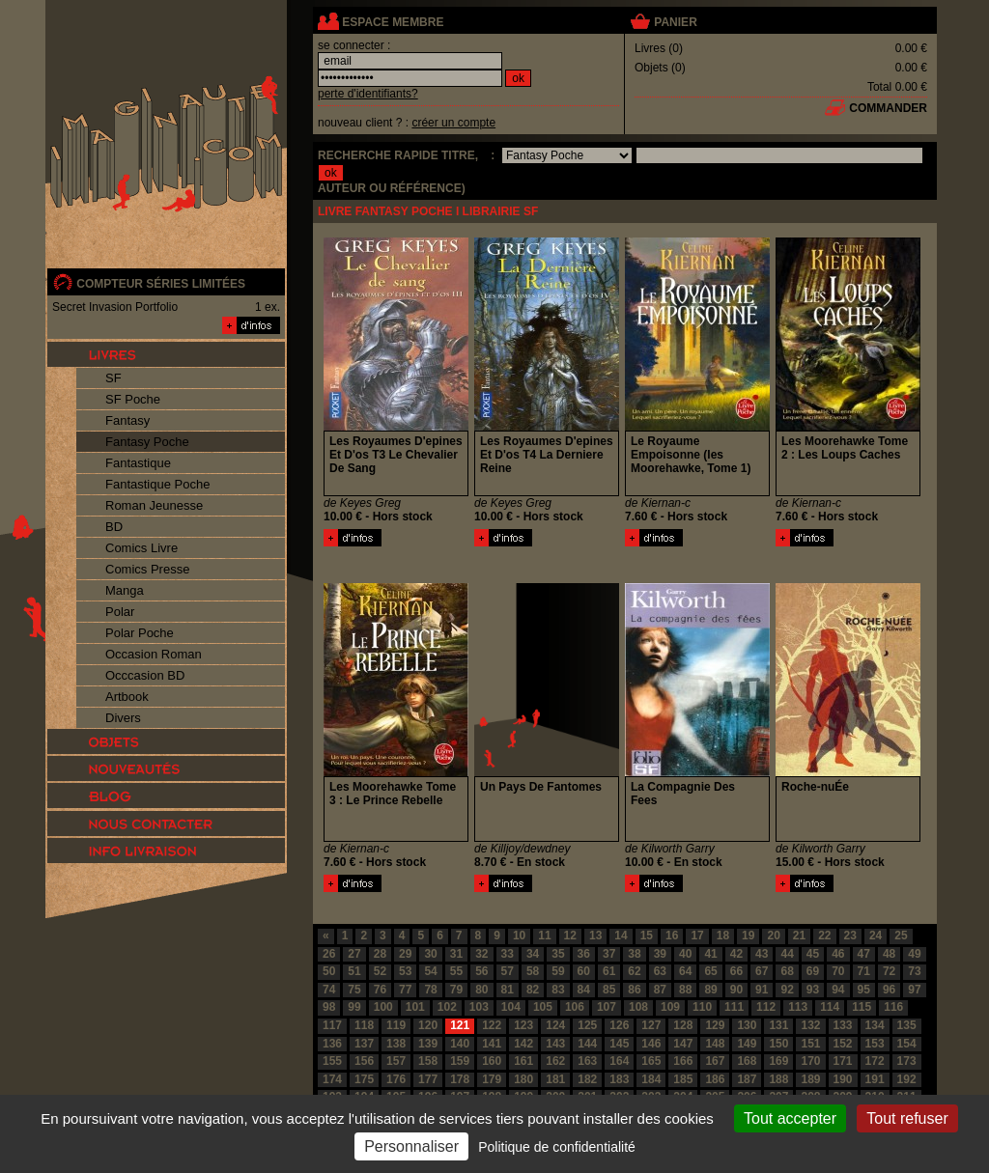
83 (557, 989)
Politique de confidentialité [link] (557, 1147)
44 (786, 954)
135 (907, 1025)
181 (555, 1079)
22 (824, 935)
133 (843, 1025)
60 (584, 971)
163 (587, 1061)
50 (329, 971)
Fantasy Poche (147, 441)
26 (329, 954)
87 (660, 989)
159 (459, 1061)
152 (843, 1043)
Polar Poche (139, 633)
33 (507, 954)
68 (786, 971)
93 (812, 989)
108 (638, 1007)
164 (619, 1061)
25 (900, 935)
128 (682, 1025)
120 (428, 1025)
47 (864, 954)
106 (574, 1007)
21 (799, 935)
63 (660, 971)
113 (797, 1007)
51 (354, 971)
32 (481, 954)
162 (555, 1061)
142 (523, 1043)
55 (456, 971)
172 (875, 1061)
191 (875, 1079)
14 (620, 935)
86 (634, 989)
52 (380, 971)
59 (557, 971)
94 (838, 989)
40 (685, 954)
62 (634, 971)
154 (907, 1043)
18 (723, 935)
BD (114, 526)
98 (329, 1007)
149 (746, 1043)
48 (889, 954)
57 (507, 971)
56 (481, 971)
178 (459, 1079)
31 (456, 954)
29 (405, 954)
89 (710, 989)
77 (405, 989)
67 (761, 971)
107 (606, 1007)
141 (491, 1043)
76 (380, 989)
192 (907, 1079)
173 (907, 1061)
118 (364, 1025)
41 (710, 954)
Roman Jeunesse (154, 505)
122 (491, 1025)
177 (428, 1079)
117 (332, 1025)
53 (405, 971)
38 (634, 954)
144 (587, 1043)
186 (714, 1079)
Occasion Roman (153, 654)
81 (507, 989)
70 (838, 971)
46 (838, 954)
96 (889, 989)
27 (354, 954)
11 (544, 935)
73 (914, 971)
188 (778, 1079)
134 (875, 1025)
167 (714, 1061)
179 (491, 1079)
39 (660, 954)
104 (511, 1007)
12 (570, 935)
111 (734, 1007)
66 (736, 971)
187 (746, 1079)
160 (491, 1061)
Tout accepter (790, 1118)
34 (532, 954)
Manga (124, 590)
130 (746, 1025)
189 (810, 1079)
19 (748, 935)
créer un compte (453, 122)
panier (675, 22)
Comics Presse (147, 569)
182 (587, 1079)
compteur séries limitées (160, 284)
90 (736, 989)
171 (843, 1061)
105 (542, 1007)
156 (364, 1061)
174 (332, 1079)
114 (829, 1007)
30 (430, 954)
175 (364, 1079)
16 (671, 935)
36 (584, 954)
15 (646, 935)
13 (595, 935)
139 (428, 1043)
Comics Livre (141, 548)
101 (415, 1007)
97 (914, 989)
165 (651, 1061)
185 (682, 1079)
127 (651, 1025)
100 (383, 1007)
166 (682, 1061)
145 (619, 1043)
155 (332, 1061)
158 (428, 1061)
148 (714, 1043)
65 (710, 971)
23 (850, 935)
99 (354, 1007)
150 (778, 1043)
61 (609, 971)
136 (332, 1043)
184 (651, 1079)
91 (761, 989)
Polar (119, 611)
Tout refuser (906, 1118)
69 (812, 971)
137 (364, 1043)
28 (380, 954)
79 (456, 989)
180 (523, 1079)
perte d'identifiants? (368, 93)
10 (519, 935)
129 (714, 1025)
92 (786, 989)
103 (479, 1007)
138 (396, 1043)
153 (875, 1043)
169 (778, 1061)
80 (481, 989)
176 (396, 1079)
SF (113, 378)
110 (702, 1007)
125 (587, 1025)
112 (766, 1007)
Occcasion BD (144, 675)
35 (557, 954)
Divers (123, 718)
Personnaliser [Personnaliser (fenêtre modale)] (411, 1146)
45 (812, 954)
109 (670, 1007)
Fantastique (138, 463)
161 (523, 1061)
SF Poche (132, 399)
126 (619, 1025)
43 (761, 954)
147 (682, 1043)
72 (889, 971)
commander (888, 108)
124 (555, 1025)
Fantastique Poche (157, 484)
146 (651, 1043)
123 (523, 1025)
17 (697, 935)
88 (685, 989)
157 (396, 1061)
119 (396, 1025)
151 (810, 1043)
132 (810, 1025)
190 (843, 1079)
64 (685, 971)
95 (864, 989)
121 (459, 1025)
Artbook (127, 696)
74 (329, 989)
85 (609, 989)
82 (532, 989)
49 (914, 954)
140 (459, 1043)
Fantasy (127, 420)
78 (430, 989)
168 (746, 1061)
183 (619, 1079)
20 (773, 935)
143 (555, 1043)
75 (354, 989)
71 (864, 971)
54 (430, 971)
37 (609, 954)
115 (861, 1007)
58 (532, 971)
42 (736, 954)
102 (447, 1007)
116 (893, 1007)
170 (810, 1061)
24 (875, 935)
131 (778, 1025)
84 (584, 989)
